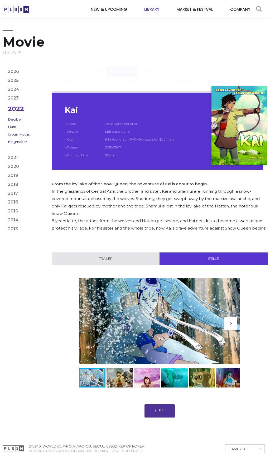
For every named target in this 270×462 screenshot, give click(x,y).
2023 (13, 98)
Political (156, 75)
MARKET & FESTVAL (194, 9)
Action (62, 66)
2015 (13, 210)
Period (130, 75)
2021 (13, 157)
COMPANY (240, 9)
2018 (13, 184)
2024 (13, 89)
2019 (13, 175)
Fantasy (255, 66)
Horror (63, 75)
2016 (13, 202)
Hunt (12, 127)
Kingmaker (17, 142)
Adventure (90, 66)
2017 (13, 193)
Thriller (230, 75)
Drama (194, 66)
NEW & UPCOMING (109, 9)
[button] (230, 323)
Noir (110, 75)
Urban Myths (19, 134)
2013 (13, 228)
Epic (213, 66)
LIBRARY (151, 9)
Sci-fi (208, 75)
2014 (13, 219)
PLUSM (16, 9)
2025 (13, 80)
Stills (213, 259)
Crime (172, 66)
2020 (13, 166)
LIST (159, 411)
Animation (122, 66)
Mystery (89, 75)
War (252, 75)
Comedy (150, 66)
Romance (184, 75)
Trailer (106, 259)
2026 (13, 71)
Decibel (15, 119)
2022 (16, 109)
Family (231, 66)
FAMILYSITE (239, 449)
